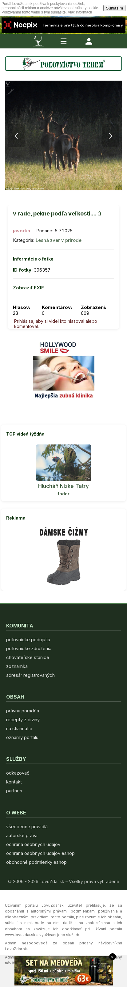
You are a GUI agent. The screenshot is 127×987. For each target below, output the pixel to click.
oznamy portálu (22, 737)
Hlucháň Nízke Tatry (63, 486)
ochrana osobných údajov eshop (40, 853)
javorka (21, 231)
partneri (14, 791)
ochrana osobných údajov (33, 844)
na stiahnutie (19, 728)
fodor (63, 493)
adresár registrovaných (30, 675)
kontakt (14, 782)
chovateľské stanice (27, 657)
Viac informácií (80, 12)
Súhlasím (114, 8)
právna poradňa (22, 711)
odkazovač (18, 773)
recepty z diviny (23, 719)
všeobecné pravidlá (27, 826)
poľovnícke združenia (28, 648)
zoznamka (17, 666)
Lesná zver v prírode (58, 240)
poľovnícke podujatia (28, 639)
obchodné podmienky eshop (36, 862)
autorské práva (22, 835)
